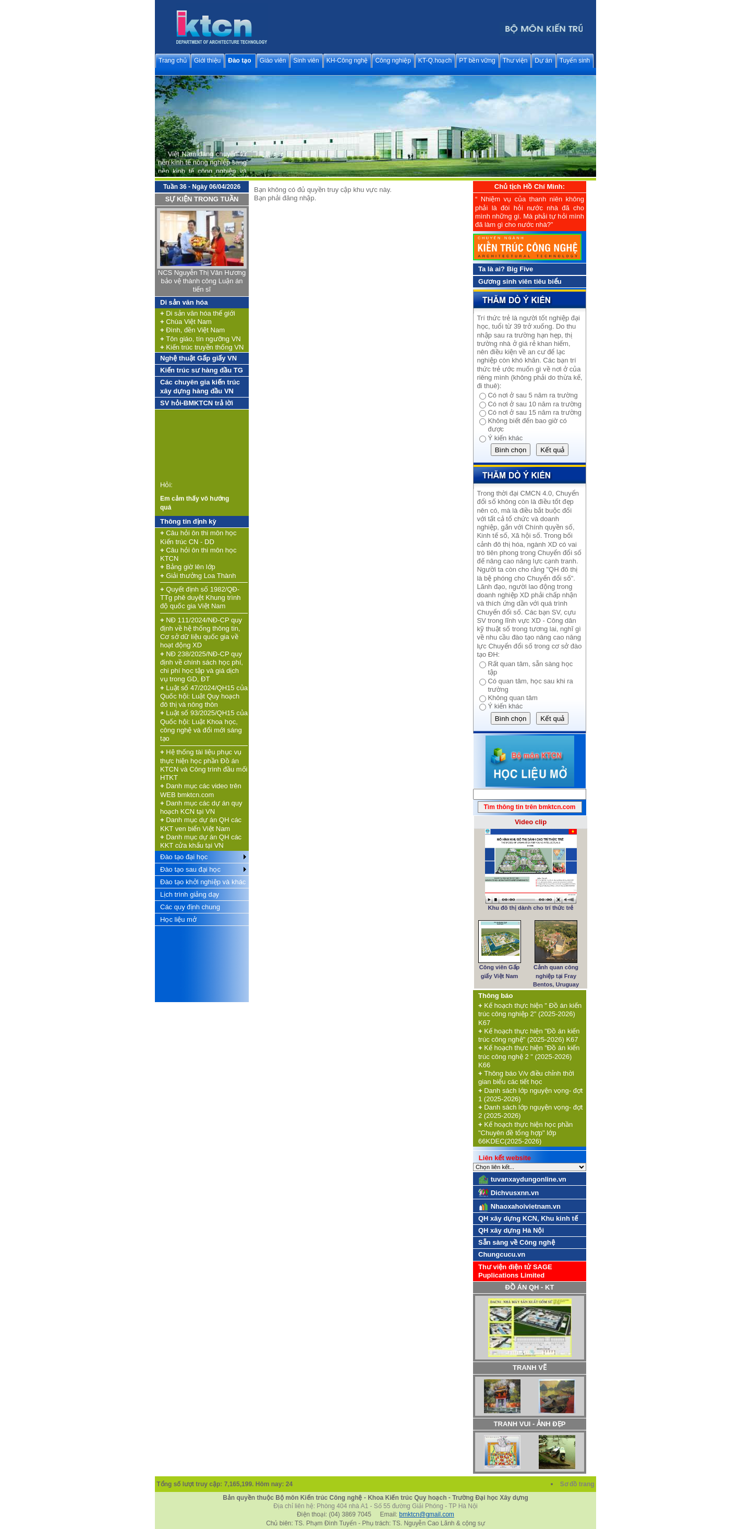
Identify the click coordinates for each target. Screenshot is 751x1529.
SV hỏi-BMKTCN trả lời (196, 403)
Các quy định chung (190, 907)
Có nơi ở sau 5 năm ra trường (532, 395)
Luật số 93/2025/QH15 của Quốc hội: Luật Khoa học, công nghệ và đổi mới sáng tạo (204, 725)
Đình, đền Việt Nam (192, 330)
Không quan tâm (512, 698)
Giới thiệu (207, 60)
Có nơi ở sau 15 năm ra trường (535, 412)
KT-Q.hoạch (435, 60)
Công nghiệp (392, 60)
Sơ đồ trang (578, 1484)
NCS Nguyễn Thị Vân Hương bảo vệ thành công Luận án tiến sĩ (202, 281)
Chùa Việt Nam (186, 322)
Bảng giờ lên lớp (187, 567)
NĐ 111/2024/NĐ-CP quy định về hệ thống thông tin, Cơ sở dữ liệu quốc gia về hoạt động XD (201, 632)
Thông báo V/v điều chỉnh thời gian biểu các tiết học (526, 1077)
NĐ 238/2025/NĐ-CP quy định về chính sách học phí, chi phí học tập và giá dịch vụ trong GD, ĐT (201, 666)
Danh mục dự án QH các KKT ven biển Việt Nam (200, 824)
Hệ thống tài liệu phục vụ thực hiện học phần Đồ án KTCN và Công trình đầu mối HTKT (203, 764)
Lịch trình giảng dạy (189, 894)
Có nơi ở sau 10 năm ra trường (535, 404)
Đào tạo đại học (184, 857)
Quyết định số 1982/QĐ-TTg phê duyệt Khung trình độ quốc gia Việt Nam (200, 597)
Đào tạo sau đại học (190, 869)
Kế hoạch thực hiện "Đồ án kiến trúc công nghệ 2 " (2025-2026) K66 (529, 1056)
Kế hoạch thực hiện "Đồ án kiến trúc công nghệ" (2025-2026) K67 (529, 1035)
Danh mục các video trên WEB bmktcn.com (200, 790)
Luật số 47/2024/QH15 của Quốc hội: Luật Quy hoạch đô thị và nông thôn (204, 696)
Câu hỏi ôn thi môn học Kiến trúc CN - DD (198, 537)
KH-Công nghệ (347, 60)
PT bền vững (477, 60)
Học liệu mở (178, 919)
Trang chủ (173, 60)
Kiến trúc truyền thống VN (202, 347)
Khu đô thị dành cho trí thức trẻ (531, 908)
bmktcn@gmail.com (426, 1514)
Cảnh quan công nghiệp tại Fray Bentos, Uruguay (556, 976)
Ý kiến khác (505, 438)
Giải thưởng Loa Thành (198, 576)
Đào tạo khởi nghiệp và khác (203, 882)
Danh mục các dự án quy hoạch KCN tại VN (201, 807)
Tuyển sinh (575, 60)
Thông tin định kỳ (188, 521)
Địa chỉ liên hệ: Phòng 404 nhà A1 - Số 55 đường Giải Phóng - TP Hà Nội (375, 1506)
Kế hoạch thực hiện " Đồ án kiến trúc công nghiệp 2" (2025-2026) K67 (530, 1014)
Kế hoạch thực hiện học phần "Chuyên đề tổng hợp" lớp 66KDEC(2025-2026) (525, 1133)
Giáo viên (273, 60)
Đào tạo (239, 60)
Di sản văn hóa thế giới (197, 313)
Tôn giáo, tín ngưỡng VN (200, 339)
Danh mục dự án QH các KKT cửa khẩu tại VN (200, 841)
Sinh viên (306, 60)
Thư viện (515, 60)
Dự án (543, 60)
